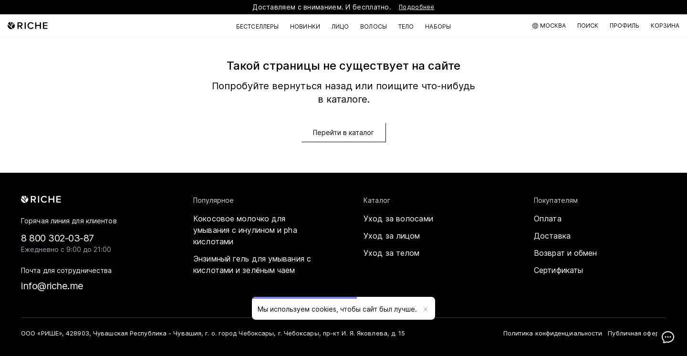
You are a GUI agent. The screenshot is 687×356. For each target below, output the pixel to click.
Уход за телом (391, 253)
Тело (406, 26)
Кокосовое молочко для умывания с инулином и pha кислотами (245, 230)
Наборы (438, 26)
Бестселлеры (257, 26)
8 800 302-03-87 (57, 238)
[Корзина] (665, 26)
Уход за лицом (392, 236)
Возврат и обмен (565, 253)
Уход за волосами (398, 218)
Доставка (552, 236)
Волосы (373, 26)
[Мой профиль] (624, 26)
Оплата (548, 218)
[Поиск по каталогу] (587, 26)
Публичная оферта (637, 333)
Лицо (340, 26)
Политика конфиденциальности (553, 333)
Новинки (305, 26)
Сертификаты (558, 270)
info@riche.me (52, 286)
